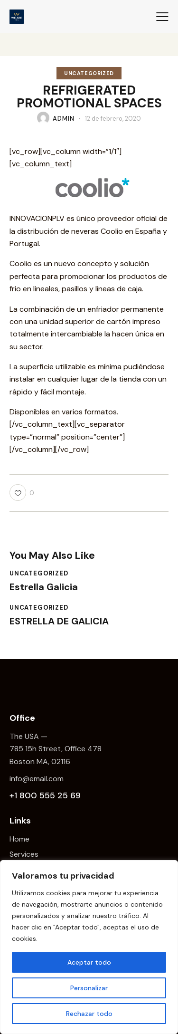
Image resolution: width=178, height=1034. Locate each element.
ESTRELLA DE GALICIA (59, 621)
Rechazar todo (89, 1013)
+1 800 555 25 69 (45, 795)
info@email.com (36, 779)
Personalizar (89, 988)
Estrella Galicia (43, 587)
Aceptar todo (89, 962)
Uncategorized (89, 73)
